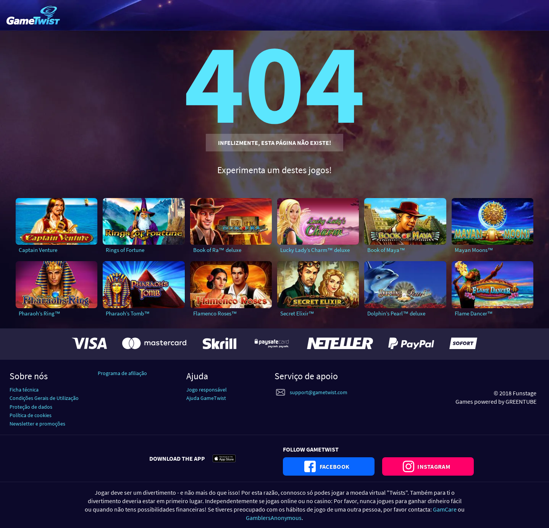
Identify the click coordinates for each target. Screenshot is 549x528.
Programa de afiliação (122, 373)
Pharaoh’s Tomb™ (128, 313)
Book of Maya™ (386, 249)
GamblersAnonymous (274, 518)
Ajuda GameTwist (206, 398)
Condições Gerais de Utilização (44, 398)
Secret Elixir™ (297, 313)
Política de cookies (31, 415)
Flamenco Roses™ (215, 313)
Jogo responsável (206, 389)
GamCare (445, 509)
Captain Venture (38, 249)
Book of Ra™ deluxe (217, 249)
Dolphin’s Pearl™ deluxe (396, 313)
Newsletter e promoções (37, 423)
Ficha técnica (24, 389)
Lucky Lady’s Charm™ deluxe (315, 249)
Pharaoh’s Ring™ (39, 313)
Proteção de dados (31, 406)
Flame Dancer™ (474, 313)
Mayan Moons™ (474, 249)
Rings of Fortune (125, 249)
